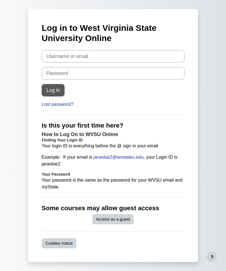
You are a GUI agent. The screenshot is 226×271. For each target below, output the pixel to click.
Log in (53, 90)
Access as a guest (113, 219)
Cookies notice (59, 243)
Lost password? (57, 104)
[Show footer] (212, 257)
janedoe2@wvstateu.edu (118, 157)
